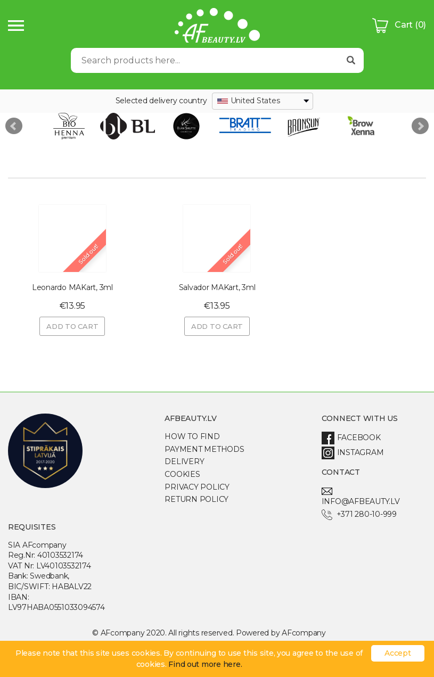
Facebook (351, 437)
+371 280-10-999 (359, 514)
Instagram (353, 452)
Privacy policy (197, 487)
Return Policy (196, 499)
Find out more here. (205, 664)
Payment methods (204, 449)
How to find (192, 436)
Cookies (182, 474)
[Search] (205, 60)
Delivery (184, 461)
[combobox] (262, 101)
